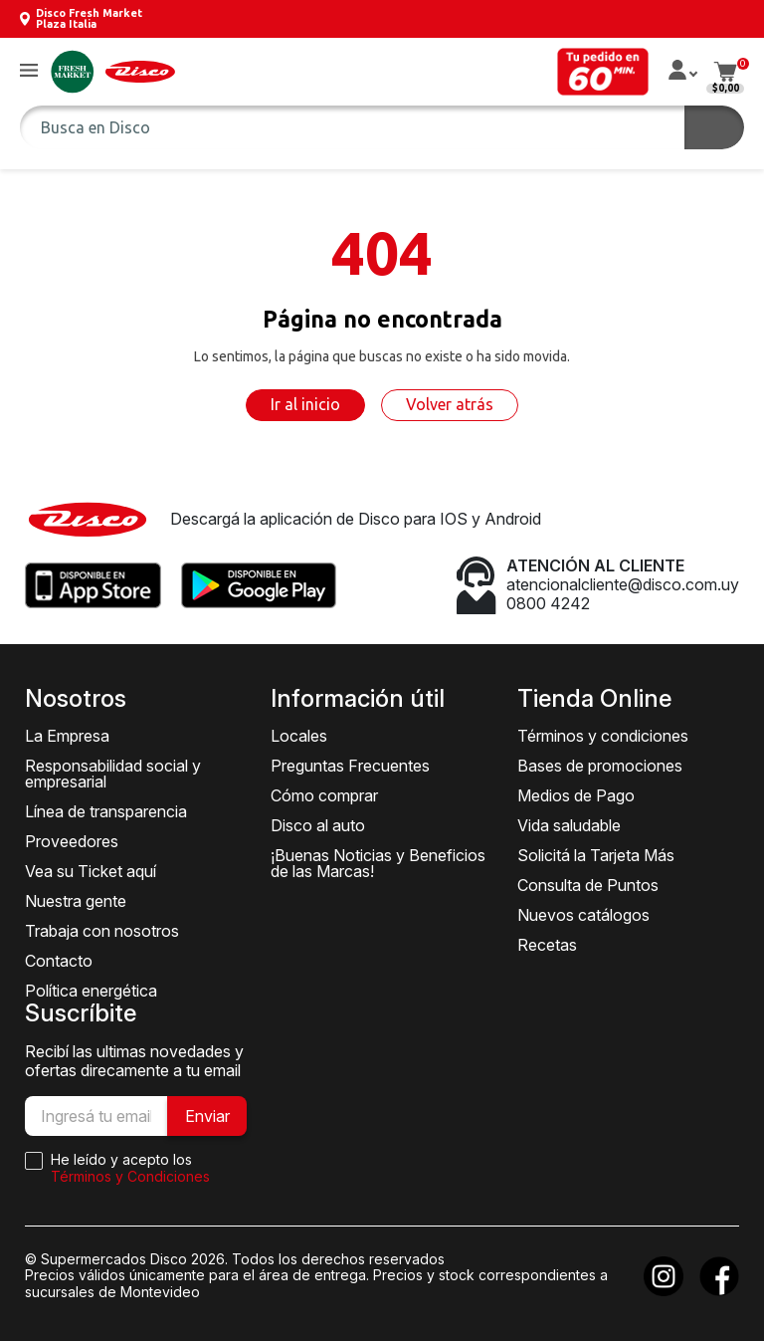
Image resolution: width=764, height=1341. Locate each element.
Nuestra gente (75, 901)
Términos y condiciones (602, 736)
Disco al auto (318, 825)
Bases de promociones (599, 766)
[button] (29, 71)
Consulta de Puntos (588, 885)
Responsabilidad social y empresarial (113, 773)
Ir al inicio (305, 404)
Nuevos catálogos (583, 915)
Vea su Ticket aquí (90, 871)
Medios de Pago (576, 795)
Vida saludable (569, 825)
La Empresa (67, 736)
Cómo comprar (324, 795)
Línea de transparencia (106, 811)
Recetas (547, 945)
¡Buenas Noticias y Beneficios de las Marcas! (378, 863)
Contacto (59, 961)
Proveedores (71, 841)
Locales (299, 736)
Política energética (91, 991)
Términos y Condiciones (130, 1176)
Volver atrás (449, 404)
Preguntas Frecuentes (350, 766)
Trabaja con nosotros (102, 931)
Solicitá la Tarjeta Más (595, 855)
